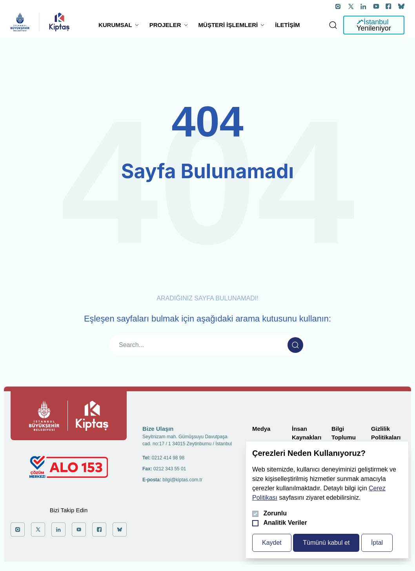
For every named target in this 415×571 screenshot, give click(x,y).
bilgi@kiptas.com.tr (182, 479)
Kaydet (272, 542)
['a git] (338, 6)
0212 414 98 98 (168, 458)
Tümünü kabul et (326, 542)
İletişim (287, 25)
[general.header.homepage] (20, 22)
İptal (377, 542)
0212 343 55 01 (169, 469)
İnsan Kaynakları (306, 433)
